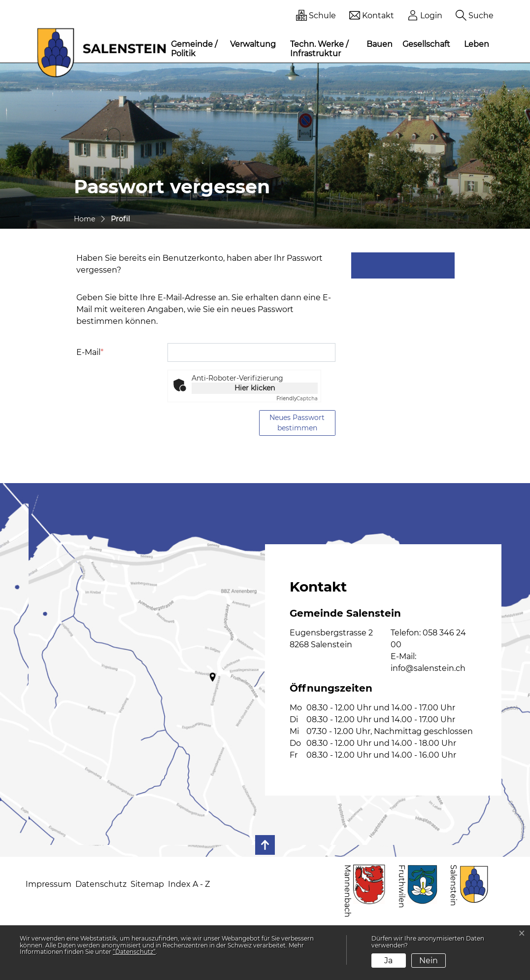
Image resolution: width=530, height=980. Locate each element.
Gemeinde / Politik (194, 48)
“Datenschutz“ (134, 951)
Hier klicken (254, 388)
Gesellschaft (426, 44)
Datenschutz (101, 884)
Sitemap (147, 884)
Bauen (379, 44)
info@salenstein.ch (428, 668)
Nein (428, 960)
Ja (388, 960)
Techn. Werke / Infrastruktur (319, 48)
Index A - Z (189, 884)
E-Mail (89, 352)
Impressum (48, 884)
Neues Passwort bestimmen (297, 422)
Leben (476, 44)
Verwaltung (253, 44)
